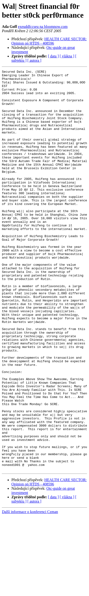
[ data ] (53, 56)
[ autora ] (35, 60)
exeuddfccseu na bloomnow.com (43, 27)
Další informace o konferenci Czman (30, 592)
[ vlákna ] (67, 56)
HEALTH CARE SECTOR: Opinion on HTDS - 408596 (49, 41)
